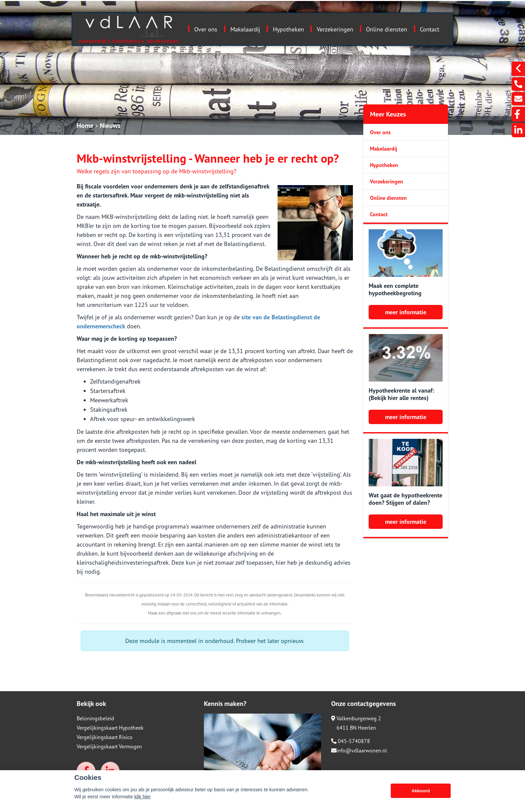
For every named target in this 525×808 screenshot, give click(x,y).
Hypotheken (288, 29)
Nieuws (110, 125)
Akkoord (420, 790)
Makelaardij (245, 29)
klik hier (142, 796)
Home (85, 125)
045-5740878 (350, 741)
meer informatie (405, 312)
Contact (429, 29)
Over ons (205, 29)
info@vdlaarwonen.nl (359, 750)
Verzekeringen (335, 29)
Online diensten (386, 29)
